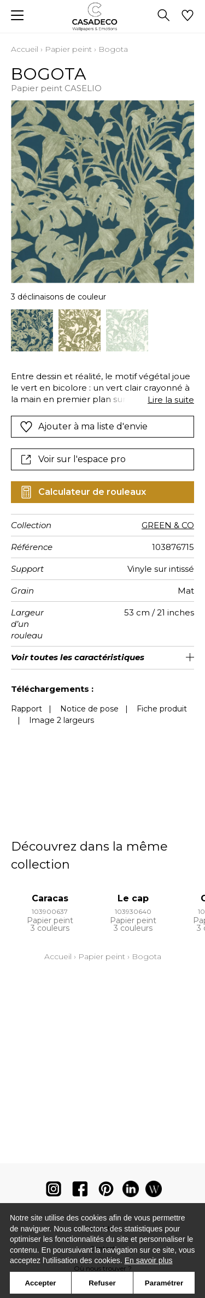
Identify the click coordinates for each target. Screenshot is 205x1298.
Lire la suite (171, 399)
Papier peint (68, 49)
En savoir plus (149, 1260)
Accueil (24, 49)
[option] (32, 330)
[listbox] (102, 330)
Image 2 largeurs (61, 720)
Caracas (50, 898)
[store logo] (102, 17)
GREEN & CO (168, 525)
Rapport (26, 709)
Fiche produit (162, 709)
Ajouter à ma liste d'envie (84, 426)
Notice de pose (89, 709)
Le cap (133, 898)
